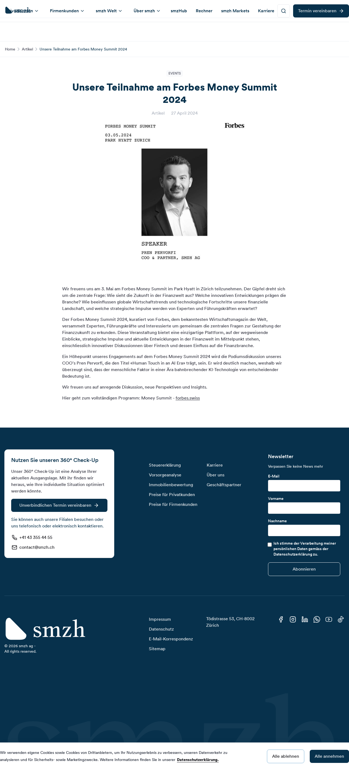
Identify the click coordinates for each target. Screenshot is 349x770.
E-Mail (273, 476)
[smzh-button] (284, 30)
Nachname (277, 521)
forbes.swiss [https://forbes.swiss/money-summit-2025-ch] (188, 398)
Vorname (276, 498)
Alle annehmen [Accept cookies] (329, 756)
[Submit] (304, 569)
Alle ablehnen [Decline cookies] (285, 756)
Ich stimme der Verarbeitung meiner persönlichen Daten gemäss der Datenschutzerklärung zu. (304, 548)
